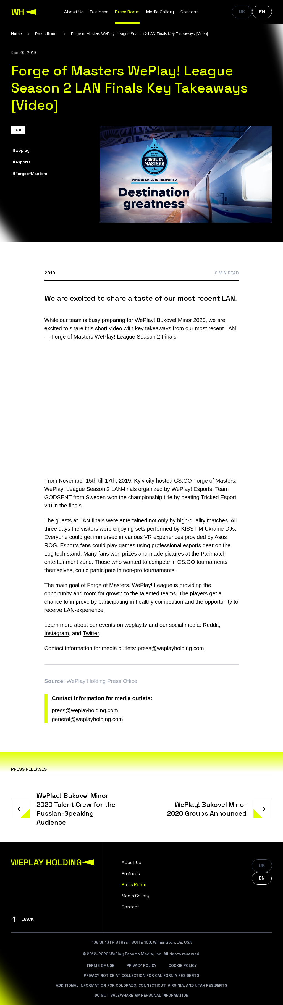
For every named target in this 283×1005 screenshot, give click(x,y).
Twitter (91, 633)
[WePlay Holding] (24, 12)
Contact (189, 12)
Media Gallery (160, 12)
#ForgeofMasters (30, 173)
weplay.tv (135, 625)
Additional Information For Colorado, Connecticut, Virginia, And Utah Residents (141, 985)
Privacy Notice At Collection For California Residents (141, 975)
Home (16, 34)
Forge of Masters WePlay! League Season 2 (105, 337)
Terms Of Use (100, 965)
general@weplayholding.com (87, 719)
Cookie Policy (183, 965)
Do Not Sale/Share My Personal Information (142, 995)
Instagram (56, 633)
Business (99, 12)
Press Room (127, 12)
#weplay (21, 150)
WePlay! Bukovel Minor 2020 (169, 320)
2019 (18, 129)
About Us (73, 12)
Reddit (211, 625)
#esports (22, 161)
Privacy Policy (141, 965)
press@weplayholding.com (171, 648)
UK (242, 11)
